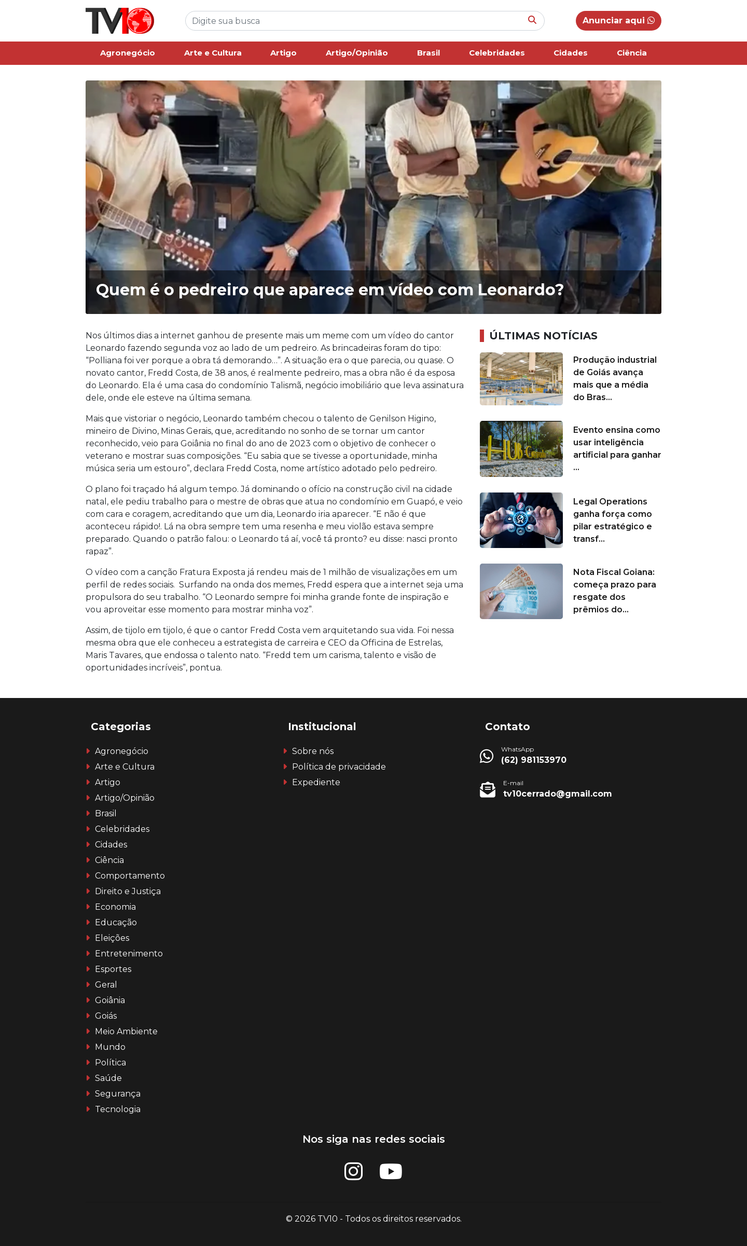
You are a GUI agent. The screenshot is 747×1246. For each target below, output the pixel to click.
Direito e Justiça (128, 891)
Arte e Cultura (213, 53)
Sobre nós (313, 751)
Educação (116, 922)
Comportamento (130, 876)
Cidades (571, 53)
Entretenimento (129, 954)
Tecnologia (118, 1109)
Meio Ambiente (126, 1031)
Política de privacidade (339, 767)
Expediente (316, 782)
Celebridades (497, 53)
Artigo (283, 53)
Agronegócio (127, 53)
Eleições (112, 938)
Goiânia (110, 1000)
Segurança (118, 1094)
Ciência (632, 53)
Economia (115, 907)
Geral (106, 985)
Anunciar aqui (619, 20)
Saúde (108, 1078)
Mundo (110, 1047)
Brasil (428, 53)
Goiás (106, 1016)
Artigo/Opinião (357, 53)
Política (110, 1062)
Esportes (113, 969)
